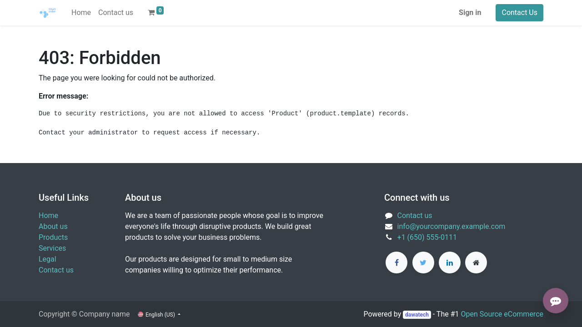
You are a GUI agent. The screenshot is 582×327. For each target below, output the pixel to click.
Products (53, 237)
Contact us (56, 270)
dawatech (417, 315)
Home (48, 215)
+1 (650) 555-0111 (427, 237)
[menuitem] (81, 13)
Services (52, 248)
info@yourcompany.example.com (451, 226)
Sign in (470, 12)
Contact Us (519, 12)
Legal (47, 259)
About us (53, 226)
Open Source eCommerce (502, 314)
